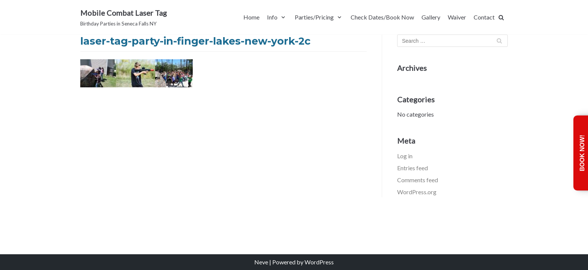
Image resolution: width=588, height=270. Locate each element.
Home (251, 17)
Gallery (431, 17)
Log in (404, 155)
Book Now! (582, 153)
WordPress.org (416, 191)
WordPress (319, 262)
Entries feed (412, 167)
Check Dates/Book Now (382, 17)
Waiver (457, 17)
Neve (261, 262)
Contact (484, 17)
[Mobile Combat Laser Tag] (123, 17)
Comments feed (417, 179)
